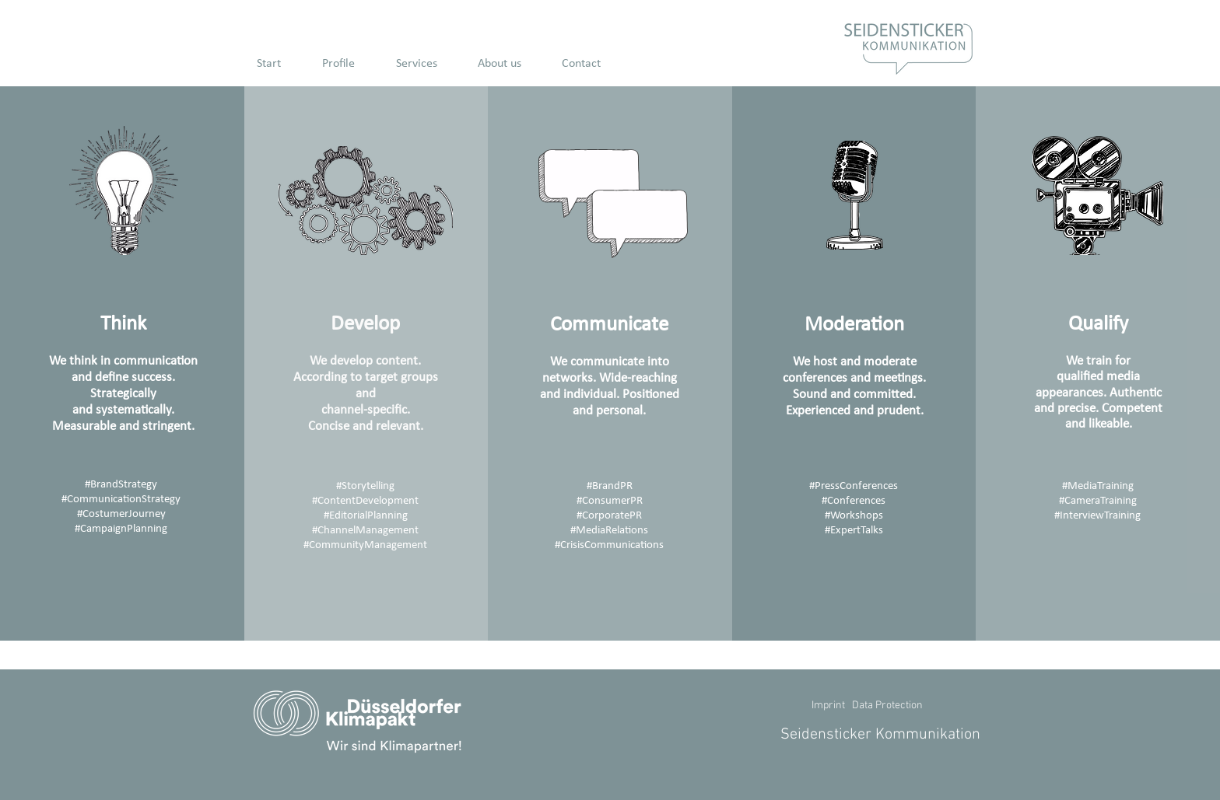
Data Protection (887, 705)
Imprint (828, 705)
